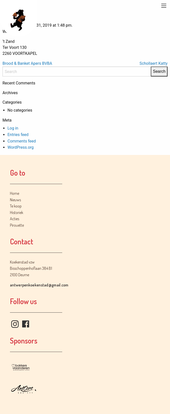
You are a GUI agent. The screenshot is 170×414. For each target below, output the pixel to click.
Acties (14, 218)
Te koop (16, 206)
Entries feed (18, 134)
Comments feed (21, 141)
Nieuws (15, 199)
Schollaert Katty (153, 63)
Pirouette (17, 225)
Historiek (16, 212)
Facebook (25, 324)
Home (14, 193)
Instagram (15, 324)
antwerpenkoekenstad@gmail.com (39, 284)
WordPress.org (20, 147)
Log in (12, 128)
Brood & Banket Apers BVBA (27, 63)
